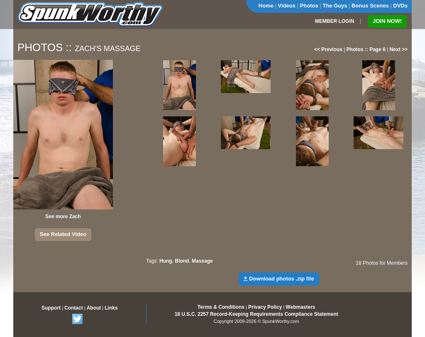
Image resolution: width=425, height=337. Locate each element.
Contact (73, 308)
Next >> (399, 49)
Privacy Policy (265, 307)
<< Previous (328, 49)
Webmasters (300, 307)
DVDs (400, 5)
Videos (287, 5)
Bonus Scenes (370, 5)
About (94, 308)
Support (51, 308)
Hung (165, 261)
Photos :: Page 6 (366, 49)
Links (111, 308)
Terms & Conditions (221, 307)
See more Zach (63, 216)
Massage (202, 261)
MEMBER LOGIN (334, 21)
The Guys (334, 5)
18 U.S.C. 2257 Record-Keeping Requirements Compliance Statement (256, 314)
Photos (309, 5)
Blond (182, 261)
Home (266, 5)
